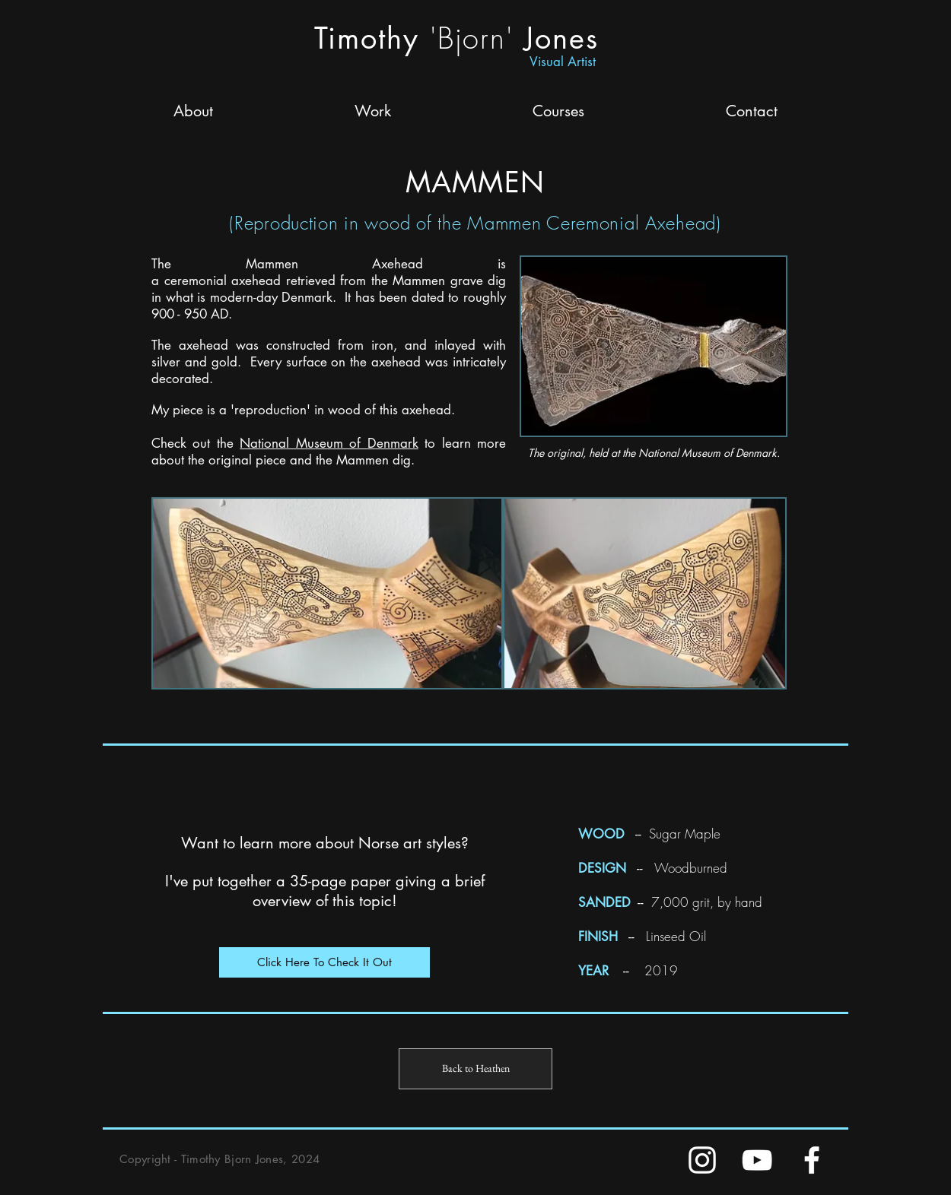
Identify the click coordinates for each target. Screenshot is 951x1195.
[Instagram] (702, 1160)
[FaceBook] (812, 1160)
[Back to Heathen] (475, 1068)
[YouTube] (757, 1160)
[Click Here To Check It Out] (324, 962)
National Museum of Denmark (329, 443)
